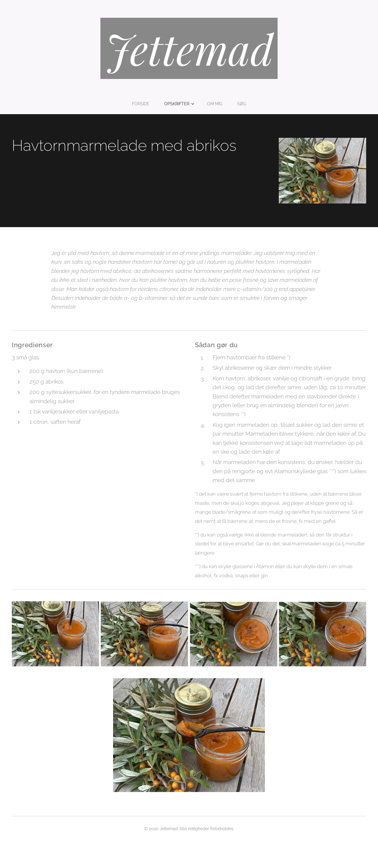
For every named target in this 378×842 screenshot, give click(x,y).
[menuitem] (142, 103)
